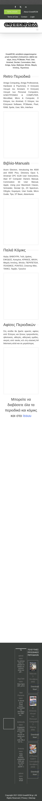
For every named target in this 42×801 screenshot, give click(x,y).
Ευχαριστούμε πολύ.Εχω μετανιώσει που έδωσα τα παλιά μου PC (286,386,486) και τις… (21, 734)
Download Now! (35, 688)
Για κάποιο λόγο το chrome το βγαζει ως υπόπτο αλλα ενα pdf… (21, 666)
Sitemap (32, 798)
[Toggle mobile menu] (37, 29)
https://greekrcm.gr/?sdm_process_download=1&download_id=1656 (21, 685)
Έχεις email (21, 779)
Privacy (24, 798)
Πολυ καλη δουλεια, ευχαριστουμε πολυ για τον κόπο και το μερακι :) (21, 760)
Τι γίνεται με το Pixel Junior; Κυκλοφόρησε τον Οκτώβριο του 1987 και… (21, 708)
